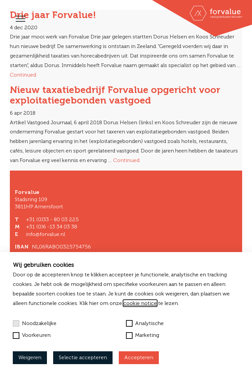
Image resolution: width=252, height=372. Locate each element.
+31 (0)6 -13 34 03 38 (51, 226)
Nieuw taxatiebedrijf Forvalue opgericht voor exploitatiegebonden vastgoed (115, 95)
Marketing (142, 335)
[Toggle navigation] (20, 18)
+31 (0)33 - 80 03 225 (52, 219)
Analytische (145, 323)
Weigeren (29, 357)
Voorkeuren (32, 335)
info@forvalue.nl (45, 234)
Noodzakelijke (34, 323)
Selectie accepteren (83, 357)
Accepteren (138, 357)
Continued (23, 75)
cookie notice (140, 303)
